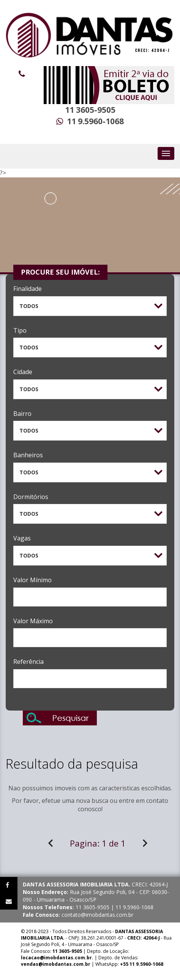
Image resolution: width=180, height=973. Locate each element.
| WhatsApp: (92, 964)
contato (157, 800)
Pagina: (98, 843)
